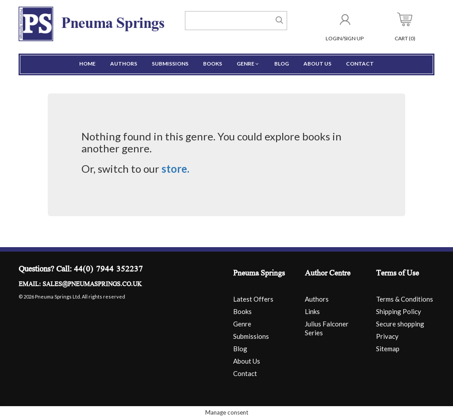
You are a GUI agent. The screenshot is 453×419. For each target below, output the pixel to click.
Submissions (170, 63)
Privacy (387, 336)
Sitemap (387, 349)
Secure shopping (400, 324)
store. (175, 168)
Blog (281, 63)
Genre (248, 63)
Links (312, 311)
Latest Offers (253, 299)
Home (87, 63)
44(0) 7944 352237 (108, 270)
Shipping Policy (398, 311)
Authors (123, 63)
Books (212, 63)
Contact (360, 63)
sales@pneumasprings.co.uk (92, 285)
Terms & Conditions (404, 299)
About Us (317, 63)
